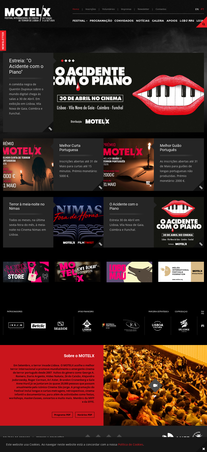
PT (202, 9)
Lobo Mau (187, 20)
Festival (80, 20)
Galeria (158, 20)
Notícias (142, 20)
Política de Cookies (130, 444)
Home (76, 9)
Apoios (172, 20)
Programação (101, 20)
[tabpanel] (103, 92)
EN (197, 9)
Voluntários (108, 9)
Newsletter (143, 9)
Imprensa (126, 9)
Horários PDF (84, 414)
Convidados (123, 20)
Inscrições (91, 9)
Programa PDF (62, 414)
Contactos (161, 9)
